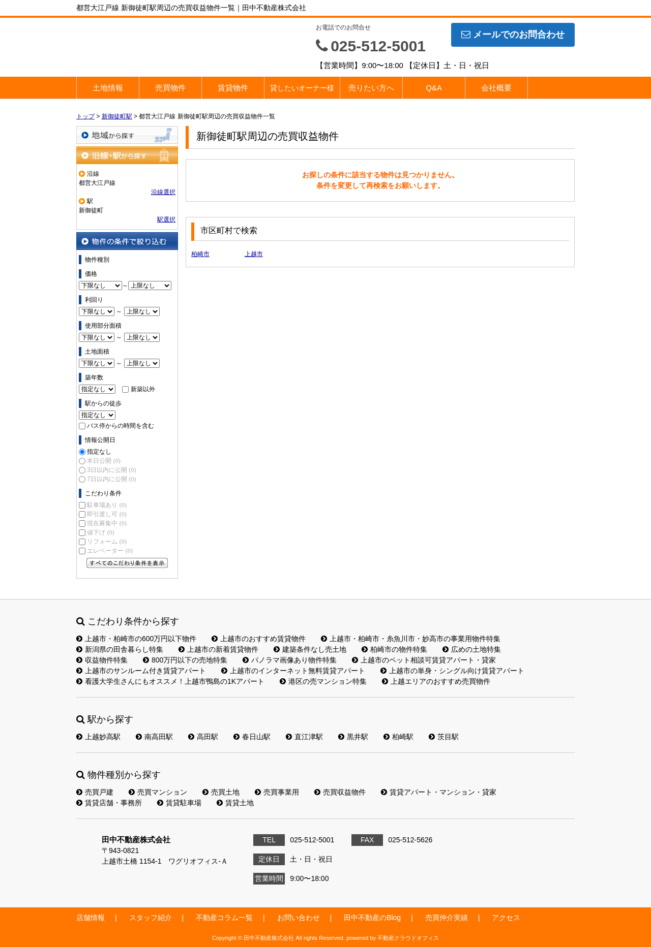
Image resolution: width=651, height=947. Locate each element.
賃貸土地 (235, 803)
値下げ (100, 532)
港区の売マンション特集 (323, 681)
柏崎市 (200, 254)
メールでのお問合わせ (513, 34)
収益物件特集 (102, 660)
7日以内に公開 (111, 479)
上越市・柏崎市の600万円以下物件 (136, 639)
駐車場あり (106, 505)
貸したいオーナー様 (302, 88)
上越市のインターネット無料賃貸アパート (293, 671)
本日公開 (103, 460)
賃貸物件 (233, 87)
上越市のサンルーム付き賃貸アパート (141, 671)
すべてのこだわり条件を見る (127, 563)
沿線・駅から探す (127, 155)
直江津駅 (304, 737)
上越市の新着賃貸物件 (218, 649)
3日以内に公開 (111, 470)
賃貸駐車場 (179, 803)
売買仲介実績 (446, 917)
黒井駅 (353, 737)
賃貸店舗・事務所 (109, 803)
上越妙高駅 (98, 737)
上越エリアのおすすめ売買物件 (436, 681)
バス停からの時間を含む (120, 425)
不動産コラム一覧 (224, 917)
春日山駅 (252, 737)
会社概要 (496, 87)
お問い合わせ (298, 917)
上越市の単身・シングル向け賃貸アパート (452, 671)
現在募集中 (106, 523)
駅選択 (166, 219)
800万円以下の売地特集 (185, 660)
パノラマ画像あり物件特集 (290, 660)
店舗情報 (90, 917)
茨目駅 (444, 737)
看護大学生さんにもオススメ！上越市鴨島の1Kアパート (170, 681)
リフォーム (106, 541)
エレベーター (109, 550)
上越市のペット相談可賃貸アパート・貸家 (424, 660)
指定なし (99, 451)
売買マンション (158, 792)
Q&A (434, 87)
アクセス (506, 917)
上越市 (254, 254)
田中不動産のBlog (372, 917)
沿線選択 (163, 192)
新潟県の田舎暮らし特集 (119, 649)
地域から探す (127, 135)
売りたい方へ (371, 87)
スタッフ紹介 (150, 917)
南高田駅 (154, 737)
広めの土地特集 (471, 649)
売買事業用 (277, 792)
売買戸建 (94, 792)
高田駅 (203, 737)
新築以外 (143, 389)
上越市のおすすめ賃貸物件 (259, 639)
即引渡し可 (106, 514)
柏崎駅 (398, 737)
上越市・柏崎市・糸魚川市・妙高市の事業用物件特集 (410, 639)
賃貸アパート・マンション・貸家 (438, 792)
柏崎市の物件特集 (394, 649)
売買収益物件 (340, 792)
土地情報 (108, 87)
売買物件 (170, 87)
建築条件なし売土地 (310, 649)
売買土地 (221, 792)
